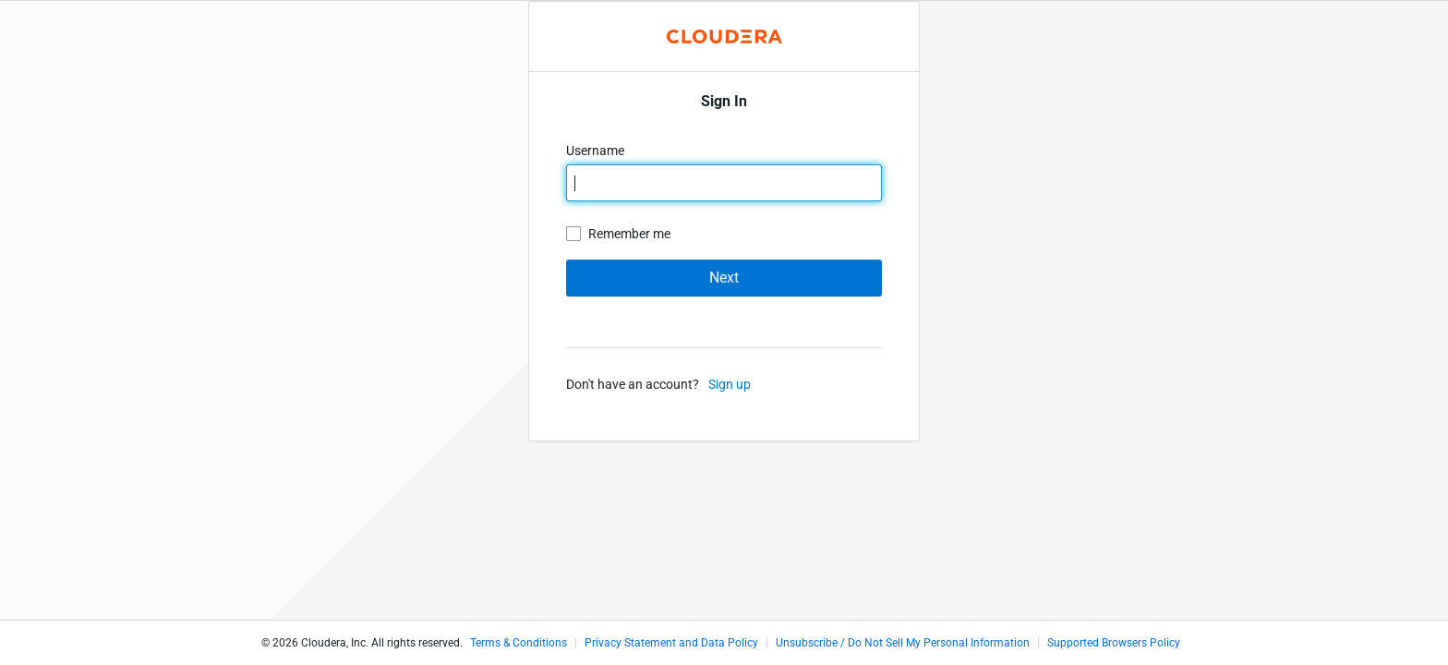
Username (596, 150)
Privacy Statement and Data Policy (671, 642)
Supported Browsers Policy (1113, 642)
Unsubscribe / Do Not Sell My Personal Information (903, 642)
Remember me (629, 233)
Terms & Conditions (518, 642)
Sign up (729, 384)
